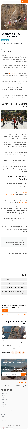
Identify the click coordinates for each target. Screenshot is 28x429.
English (5, 428)
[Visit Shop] (24, 1)
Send (23, 374)
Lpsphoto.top (15, 130)
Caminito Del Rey (5, 40)
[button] (25, 51)
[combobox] (12, 2)
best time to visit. (23, 202)
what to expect (11, 73)
